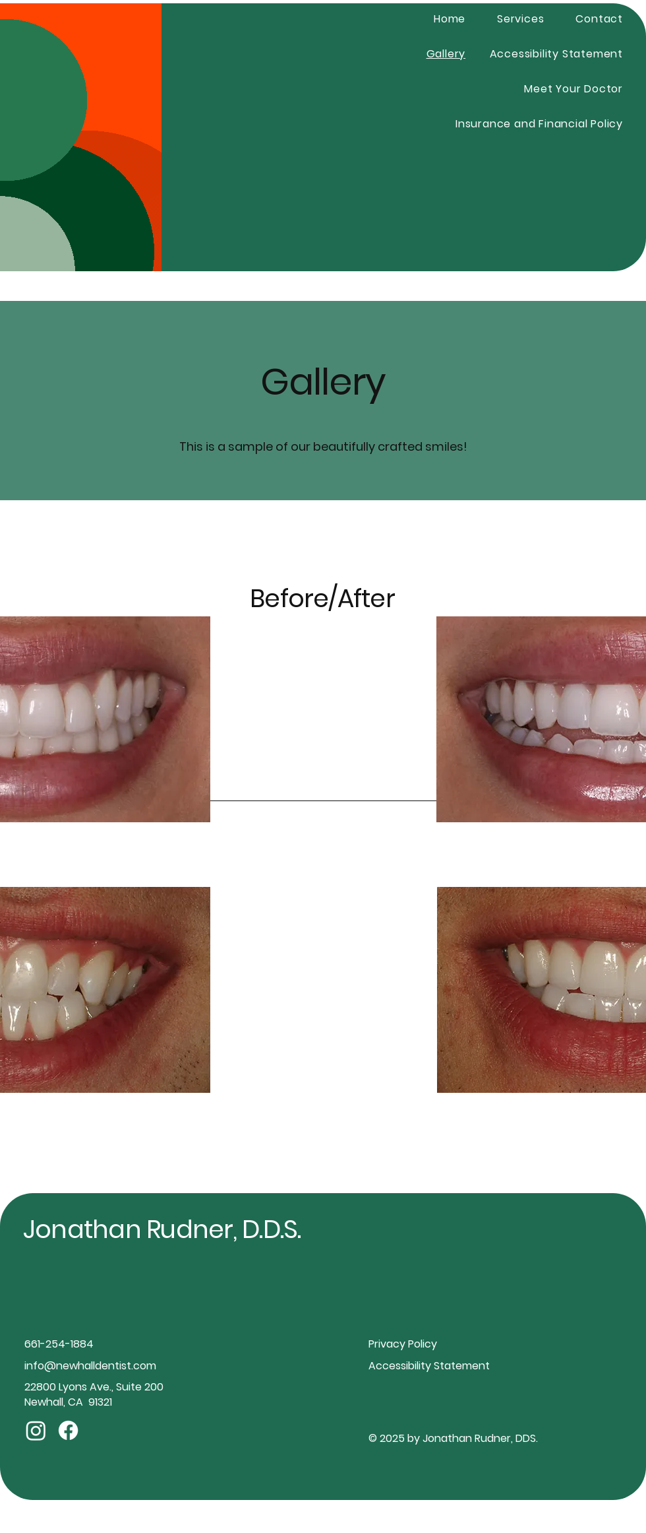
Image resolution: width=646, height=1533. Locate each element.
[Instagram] (36, 1430)
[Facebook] (68, 1430)
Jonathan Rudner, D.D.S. (162, 1229)
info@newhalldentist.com (90, 1365)
